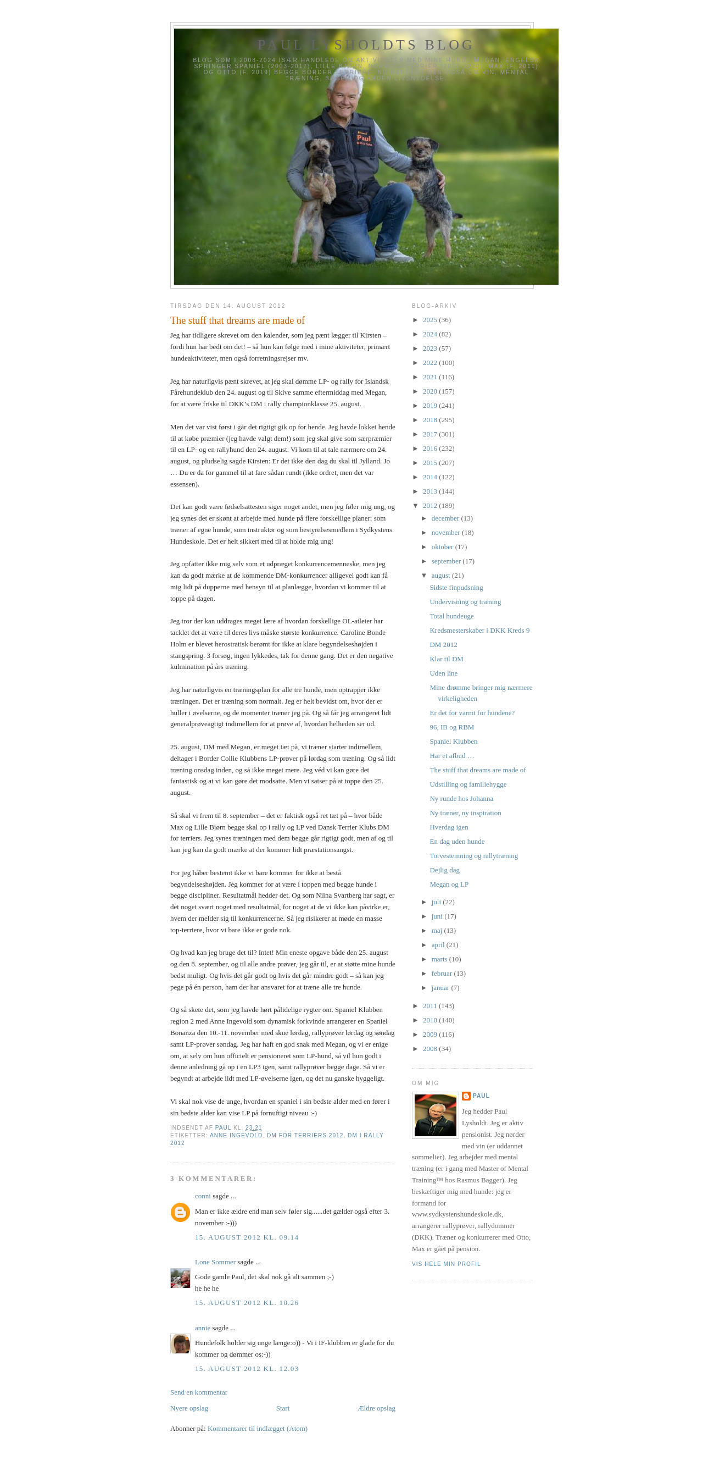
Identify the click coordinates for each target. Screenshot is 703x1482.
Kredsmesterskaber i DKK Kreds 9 (479, 630)
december (446, 518)
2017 (431, 434)
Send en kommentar (198, 1392)
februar (443, 973)
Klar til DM (446, 659)
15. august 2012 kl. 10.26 (247, 1302)
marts (440, 959)
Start (283, 1408)
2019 (431, 405)
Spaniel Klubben (453, 741)
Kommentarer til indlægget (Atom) (258, 1428)
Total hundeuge (451, 616)
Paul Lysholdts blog (366, 45)
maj (438, 930)
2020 (431, 391)
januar (441, 987)
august (442, 575)
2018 (431, 420)
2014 (431, 477)
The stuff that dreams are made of (477, 770)
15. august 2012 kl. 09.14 (247, 1237)
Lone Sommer (215, 1262)
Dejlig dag (444, 870)
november (447, 532)
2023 (431, 348)
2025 (431, 320)
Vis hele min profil (446, 1264)
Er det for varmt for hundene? (472, 713)
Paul (481, 1096)
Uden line (443, 673)
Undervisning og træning (465, 602)
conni (203, 1196)
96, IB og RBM (451, 727)
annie (202, 1328)
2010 (431, 1020)
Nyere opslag (189, 1408)
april (439, 945)
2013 (431, 491)
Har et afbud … (451, 755)
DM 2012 (443, 644)
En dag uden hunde (456, 841)
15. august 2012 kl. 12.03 (247, 1368)
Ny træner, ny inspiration (465, 813)
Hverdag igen (448, 827)
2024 (431, 334)
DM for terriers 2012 (305, 1135)
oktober (443, 547)
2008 (431, 1048)
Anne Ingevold (236, 1135)
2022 (431, 362)
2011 (431, 1006)
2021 (431, 377)
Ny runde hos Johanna (461, 798)
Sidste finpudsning (456, 587)
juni (438, 916)
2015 (431, 462)
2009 (431, 1034)
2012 (431, 505)
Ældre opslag (376, 1408)
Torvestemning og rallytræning (473, 855)
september (447, 561)
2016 (431, 448)
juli (437, 902)
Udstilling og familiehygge (467, 784)
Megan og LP (448, 884)
